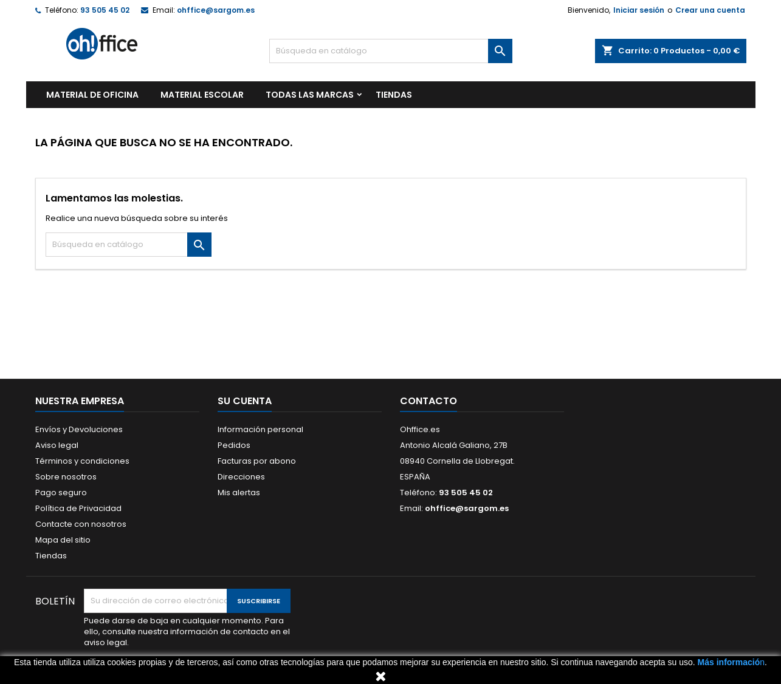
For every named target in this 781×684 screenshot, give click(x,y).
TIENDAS (394, 95)
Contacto (428, 401)
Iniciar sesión (638, 10)
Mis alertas (239, 492)
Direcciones (241, 477)
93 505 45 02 (104, 10)
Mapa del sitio (63, 540)
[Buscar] (390, 51)
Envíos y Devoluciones (79, 429)
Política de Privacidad (78, 508)
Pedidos (234, 445)
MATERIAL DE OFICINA (92, 95)
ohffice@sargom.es (216, 10)
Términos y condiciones (82, 461)
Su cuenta (245, 401)
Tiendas (51, 555)
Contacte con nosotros (80, 524)
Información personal (260, 429)
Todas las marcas (310, 95)
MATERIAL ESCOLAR (202, 95)
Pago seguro (61, 492)
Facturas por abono (257, 461)
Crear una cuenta (710, 10)
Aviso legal (56, 445)
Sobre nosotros (66, 477)
